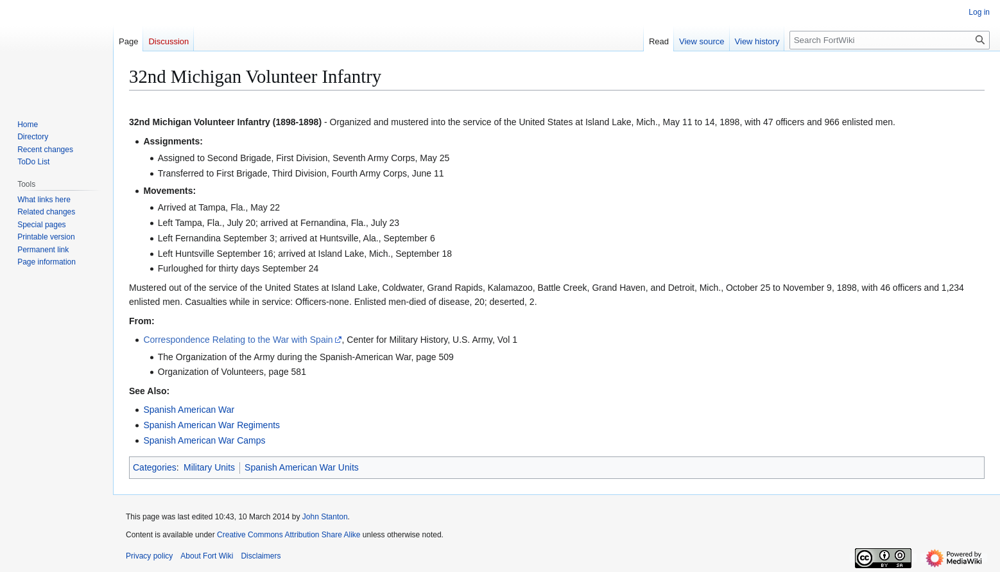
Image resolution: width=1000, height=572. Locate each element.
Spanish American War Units (302, 467)
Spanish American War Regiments (211, 425)
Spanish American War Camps (204, 440)
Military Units (209, 467)
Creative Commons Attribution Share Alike (288, 534)
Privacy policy (149, 555)
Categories (155, 467)
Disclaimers (260, 555)
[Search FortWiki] (889, 40)
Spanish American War (188, 409)
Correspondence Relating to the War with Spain (237, 339)
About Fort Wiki (206, 555)
